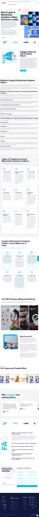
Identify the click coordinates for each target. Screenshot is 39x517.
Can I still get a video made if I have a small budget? (24, 443)
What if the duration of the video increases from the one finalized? (24, 458)
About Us (11, 1)
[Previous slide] (35, 398)
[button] (0, 378)
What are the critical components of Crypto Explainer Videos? (24, 433)
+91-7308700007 (8, 477)
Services (15, 1)
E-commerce (10, 4)
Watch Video (4, 37)
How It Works (19, 1)
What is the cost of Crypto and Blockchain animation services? (24, 454)
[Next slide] (36, 398)
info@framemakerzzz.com (8, 484)
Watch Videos (23, 70)
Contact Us (29, 1)
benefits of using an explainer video (18, 95)
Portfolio (23, 1)
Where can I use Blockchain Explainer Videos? (24, 446)
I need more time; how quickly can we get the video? (24, 450)
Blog (26, 1)
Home (9, 1)
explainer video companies (7, 31)
